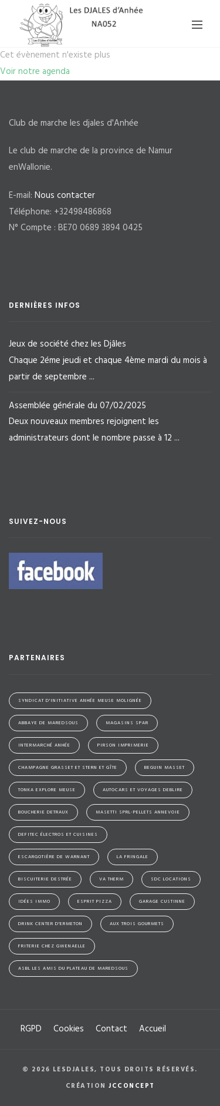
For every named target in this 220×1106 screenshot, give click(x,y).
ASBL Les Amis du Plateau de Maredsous (73, 968)
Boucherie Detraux (43, 812)
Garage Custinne (162, 901)
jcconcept (132, 1086)
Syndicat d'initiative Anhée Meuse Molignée (80, 700)
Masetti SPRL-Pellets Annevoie (138, 812)
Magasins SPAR (127, 723)
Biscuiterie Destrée (45, 879)
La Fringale (132, 856)
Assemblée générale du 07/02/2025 (110, 423)
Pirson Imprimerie (123, 745)
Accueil (152, 1029)
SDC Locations (171, 879)
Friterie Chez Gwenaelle (52, 946)
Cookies (68, 1029)
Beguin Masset (164, 767)
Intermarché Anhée (44, 745)
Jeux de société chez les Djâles (110, 361)
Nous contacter (65, 196)
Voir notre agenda (35, 72)
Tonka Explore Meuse (47, 790)
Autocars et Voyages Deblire (143, 790)
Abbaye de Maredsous (48, 723)
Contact (111, 1029)
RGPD (31, 1029)
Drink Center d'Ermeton (50, 923)
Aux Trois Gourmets (137, 923)
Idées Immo (34, 901)
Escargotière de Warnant (54, 856)
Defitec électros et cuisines (58, 834)
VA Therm (111, 879)
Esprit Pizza (94, 901)
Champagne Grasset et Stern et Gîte (67, 767)
